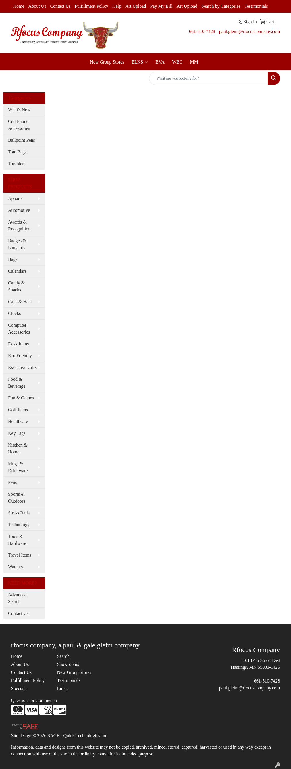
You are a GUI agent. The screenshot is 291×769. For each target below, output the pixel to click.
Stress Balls (19, 512)
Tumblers (17, 163)
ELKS (140, 62)
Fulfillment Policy (91, 6)
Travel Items (19, 555)
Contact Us (60, 6)
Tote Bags (17, 151)
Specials (18, 688)
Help (116, 6)
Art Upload (135, 6)
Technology (19, 524)
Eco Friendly (20, 355)
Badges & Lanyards (17, 244)
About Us (37, 6)
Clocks (14, 313)
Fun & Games (21, 397)
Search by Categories (220, 6)
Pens (12, 482)
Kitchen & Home (17, 448)
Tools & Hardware (17, 540)
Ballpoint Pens (21, 140)
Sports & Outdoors (16, 497)
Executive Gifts (22, 367)
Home (18, 6)
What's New (19, 109)
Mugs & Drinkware (18, 467)
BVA (160, 61)
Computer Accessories (19, 328)
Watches (16, 566)
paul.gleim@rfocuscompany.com (249, 31)
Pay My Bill (161, 6)
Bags (12, 259)
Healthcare (18, 421)
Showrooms (68, 664)
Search (63, 656)
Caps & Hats (20, 301)
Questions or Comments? (34, 700)
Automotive (19, 210)
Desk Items (18, 343)
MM (194, 61)
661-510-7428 (202, 31)
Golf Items (18, 409)
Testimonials (256, 6)
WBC (177, 61)
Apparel (15, 198)
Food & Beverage (16, 383)
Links (62, 688)
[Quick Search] (208, 78)
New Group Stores (107, 61)
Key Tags (16, 433)
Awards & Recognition (19, 225)
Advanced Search (17, 598)
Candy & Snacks (16, 286)
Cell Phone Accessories (19, 125)
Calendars (17, 271)
